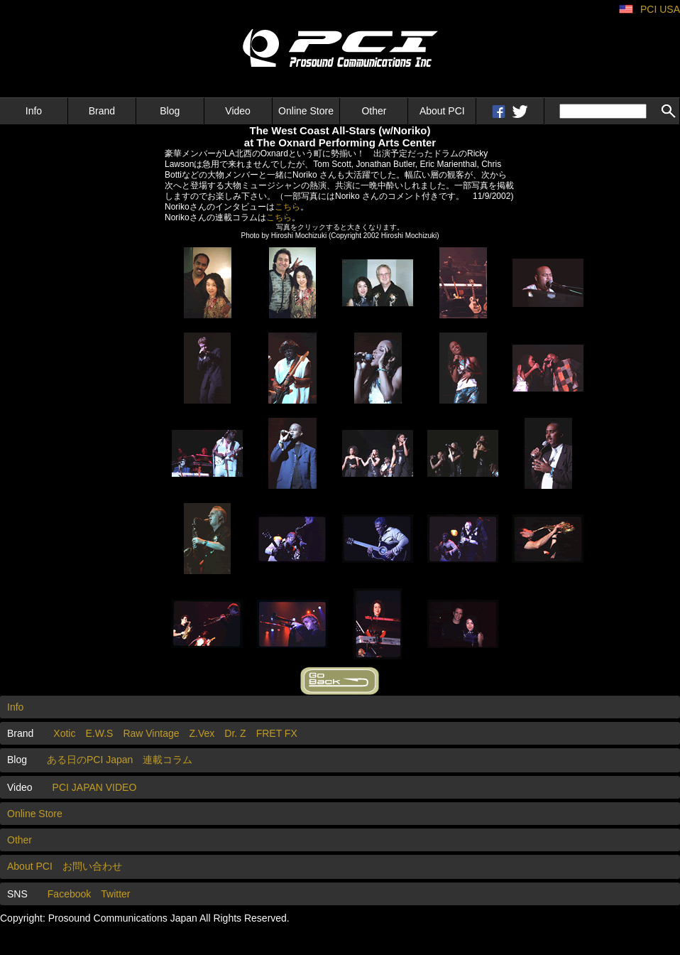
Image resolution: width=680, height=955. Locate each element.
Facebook (69, 894)
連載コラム (167, 759)
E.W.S (99, 733)
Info (34, 111)
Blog (170, 111)
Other (373, 111)
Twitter (115, 894)
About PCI (442, 111)
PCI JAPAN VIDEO (95, 787)
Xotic (64, 733)
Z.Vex (202, 733)
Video (238, 111)
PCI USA (660, 9)
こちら (287, 207)
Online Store (306, 111)
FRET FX (276, 733)
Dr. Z (235, 733)
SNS (17, 894)
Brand (102, 111)
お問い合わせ (92, 866)
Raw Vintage (151, 733)
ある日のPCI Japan (90, 759)
